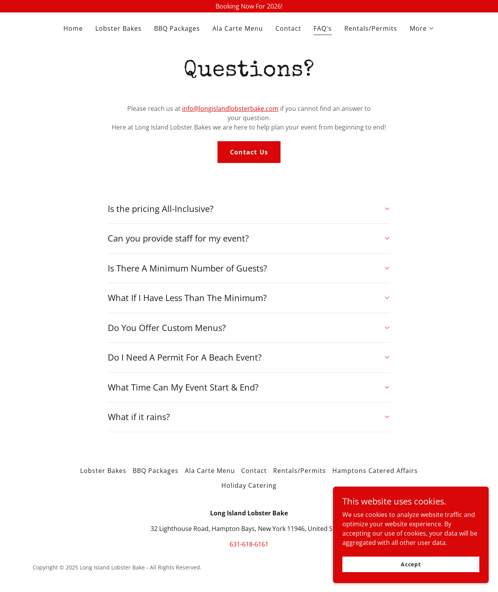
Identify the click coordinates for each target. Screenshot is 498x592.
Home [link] (73, 28)
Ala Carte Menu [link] (237, 28)
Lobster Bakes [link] (118, 28)
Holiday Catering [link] (248, 485)
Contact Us (249, 152)
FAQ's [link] (323, 28)
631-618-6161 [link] (249, 544)
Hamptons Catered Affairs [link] (375, 470)
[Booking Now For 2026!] (249, 6)
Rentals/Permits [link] (370, 28)
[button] (422, 28)
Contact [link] (288, 28)
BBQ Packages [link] (177, 28)
